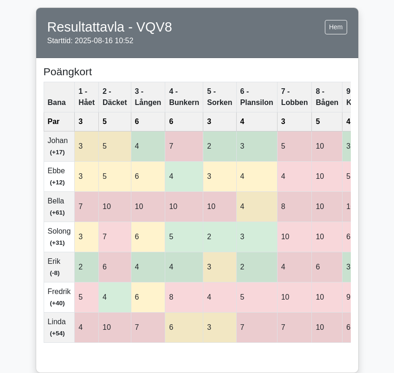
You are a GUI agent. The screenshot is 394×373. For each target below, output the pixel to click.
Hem (336, 27)
